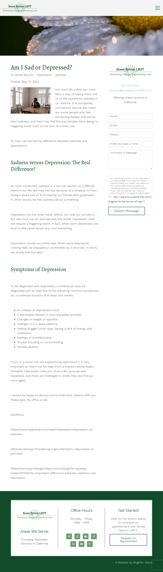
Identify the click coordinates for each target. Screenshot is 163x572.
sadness (60, 74)
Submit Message (126, 211)
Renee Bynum (24, 74)
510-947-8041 (130, 85)
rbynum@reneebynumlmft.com (130, 90)
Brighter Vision (142, 562)
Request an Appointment (128, 540)
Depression (44, 74)
